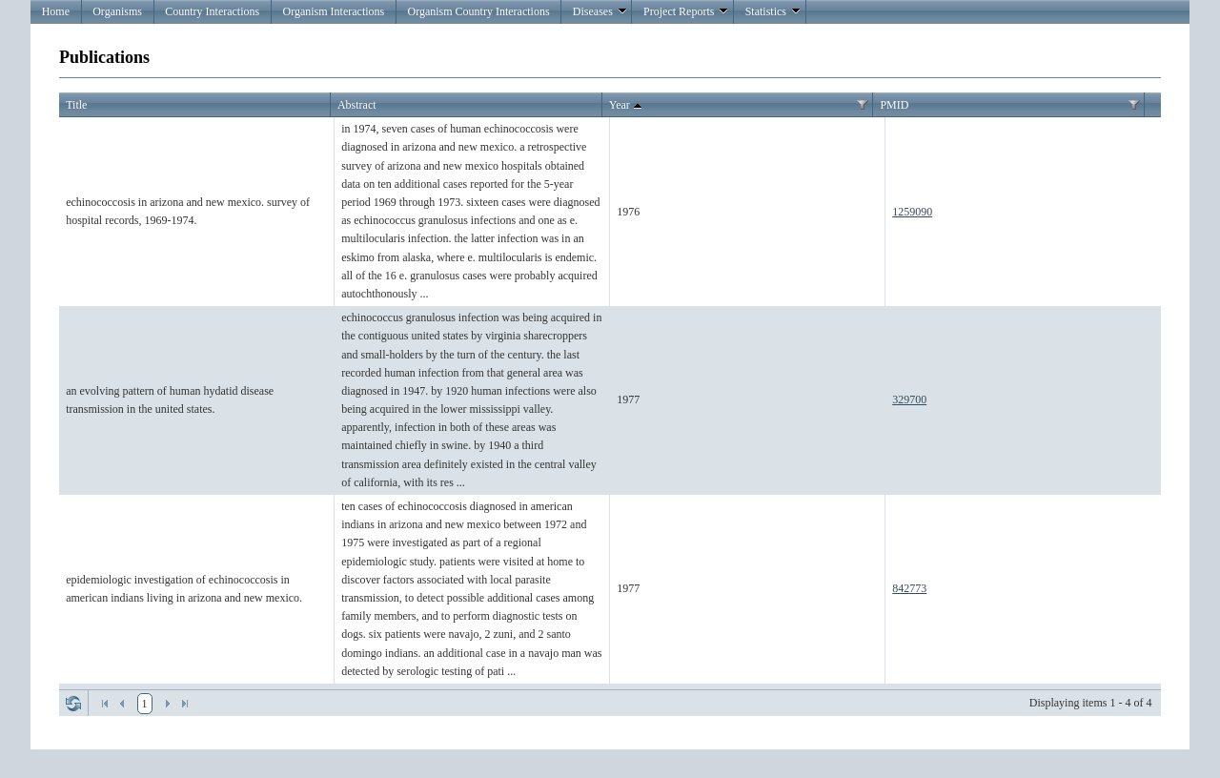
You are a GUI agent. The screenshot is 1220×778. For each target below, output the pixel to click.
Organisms (117, 11)
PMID (894, 105)
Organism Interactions (333, 11)
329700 (909, 399)
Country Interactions (212, 11)
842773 (909, 588)
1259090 (912, 211)
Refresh (73, 703)
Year (627, 105)
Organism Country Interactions (478, 11)
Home (56, 11)
